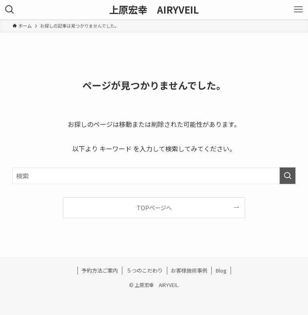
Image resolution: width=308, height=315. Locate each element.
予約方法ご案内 (99, 270)
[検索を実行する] (288, 175)
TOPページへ (154, 207)
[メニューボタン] (298, 9)
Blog (221, 270)
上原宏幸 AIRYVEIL (154, 9)
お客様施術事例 (189, 270)
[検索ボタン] (9, 9)
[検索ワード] (154, 175)
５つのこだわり (144, 270)
